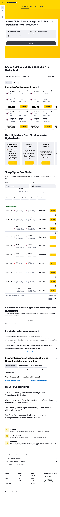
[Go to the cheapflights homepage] (11, 2)
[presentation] (43, 24)
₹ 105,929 (36, 24)
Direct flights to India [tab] (40, 347)
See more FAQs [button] (32, 333)
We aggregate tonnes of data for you (33, 443)
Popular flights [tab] (13, 354)
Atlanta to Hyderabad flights (16, 362)
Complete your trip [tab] (26, 347)
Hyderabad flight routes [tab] (30, 350)
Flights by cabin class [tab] (15, 350)
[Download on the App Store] (49, 463)
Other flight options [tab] (44, 350)
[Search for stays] (3, 10)
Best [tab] (19, 82)
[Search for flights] (3, 7)
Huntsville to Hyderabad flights (41, 362)
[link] (15, 163)
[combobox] (28, 28)
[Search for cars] (3, 13)
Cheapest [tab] (12, 82)
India (13, 59)
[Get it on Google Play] (49, 459)
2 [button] (53, 279)
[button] (2, 2)
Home (9, 59)
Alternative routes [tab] (14, 347)
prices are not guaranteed (40, 435)
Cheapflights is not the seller (33, 440)
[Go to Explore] (3, 17)
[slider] (45, 193)
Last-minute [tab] (26, 82)
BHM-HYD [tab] (32, 300)
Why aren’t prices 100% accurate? (33, 446)
